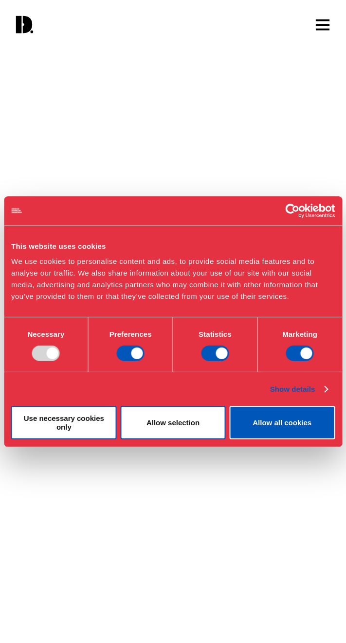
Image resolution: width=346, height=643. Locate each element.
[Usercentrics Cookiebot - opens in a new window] (292, 210)
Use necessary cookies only (64, 422)
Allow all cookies (282, 422)
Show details (292, 389)
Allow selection (173, 422)
